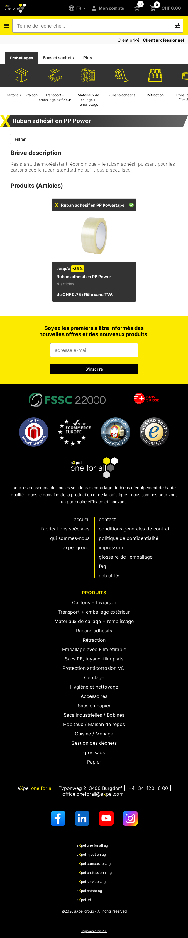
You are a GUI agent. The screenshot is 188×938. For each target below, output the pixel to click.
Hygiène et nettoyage (94, 687)
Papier (94, 762)
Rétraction (94, 640)
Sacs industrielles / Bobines (94, 715)
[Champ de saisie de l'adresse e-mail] (94, 350)
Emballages (21, 57)
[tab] (21, 58)
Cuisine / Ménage (94, 734)
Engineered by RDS (94, 931)
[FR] (79, 8)
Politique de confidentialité (128, 538)
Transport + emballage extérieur (94, 612)
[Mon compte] (108, 8)
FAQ (102, 566)
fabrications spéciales (65, 529)
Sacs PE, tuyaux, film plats (94, 659)
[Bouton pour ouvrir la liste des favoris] (138, 7)
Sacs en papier (94, 705)
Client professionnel (163, 39)
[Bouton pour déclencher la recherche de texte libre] (177, 26)
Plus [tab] (87, 57)
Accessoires (94, 696)
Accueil (81, 519)
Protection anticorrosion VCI (94, 668)
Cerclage (94, 677)
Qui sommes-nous (69, 538)
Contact (107, 519)
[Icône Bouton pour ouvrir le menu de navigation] (6, 26)
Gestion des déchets (94, 743)
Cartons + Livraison (94, 602)
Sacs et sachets (58, 57)
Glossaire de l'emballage (126, 557)
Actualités (109, 575)
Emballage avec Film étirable (94, 649)
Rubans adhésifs (94, 631)
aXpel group (76, 547)
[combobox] (93, 25)
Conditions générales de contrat (134, 529)
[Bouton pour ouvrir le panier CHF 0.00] (166, 8)
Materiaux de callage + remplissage (94, 621)
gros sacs (94, 752)
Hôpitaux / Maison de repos (94, 724)
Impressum (111, 547)
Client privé (128, 39)
